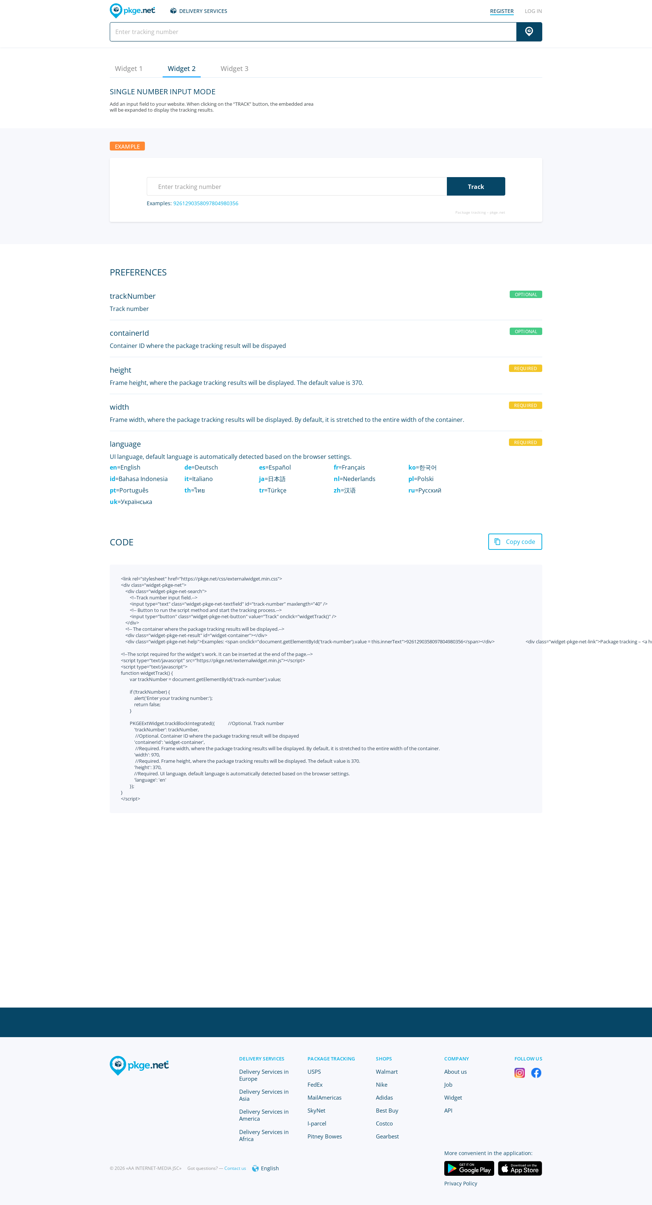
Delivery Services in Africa (264, 1135)
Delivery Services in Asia (264, 1095)
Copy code (520, 542)
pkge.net (497, 212)
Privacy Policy (460, 1183)
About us (455, 1071)
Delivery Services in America (264, 1115)
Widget (453, 1097)
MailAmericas (325, 1097)
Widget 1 (129, 68)
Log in (533, 10)
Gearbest (387, 1136)
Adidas (384, 1097)
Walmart (387, 1071)
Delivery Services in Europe (264, 1075)
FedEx (315, 1084)
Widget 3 (234, 68)
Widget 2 (182, 68)
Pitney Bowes (325, 1136)
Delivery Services (203, 10)
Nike (381, 1084)
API (448, 1110)
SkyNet (316, 1110)
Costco (384, 1123)
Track (476, 187)
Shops (384, 1058)
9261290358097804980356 (205, 203)
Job (448, 1084)
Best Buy (387, 1110)
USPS (314, 1071)
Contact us (235, 1168)
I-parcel (317, 1123)
